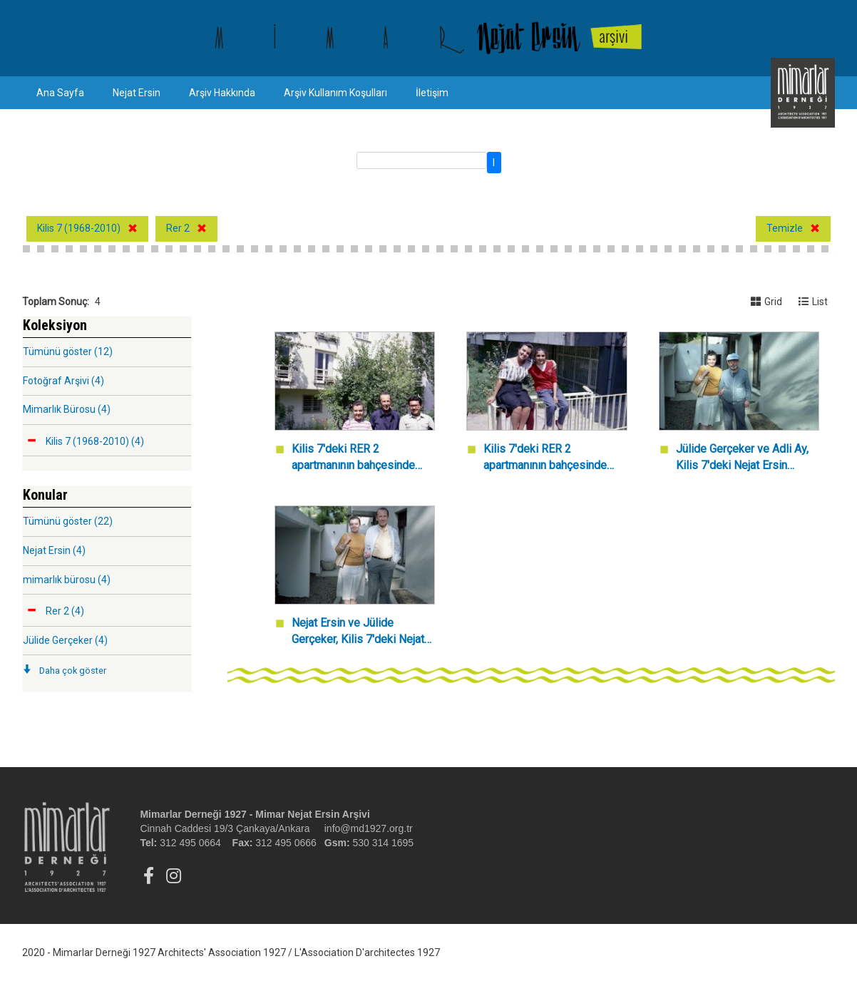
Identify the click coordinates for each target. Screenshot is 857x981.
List (813, 301)
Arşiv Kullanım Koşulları (335, 92)
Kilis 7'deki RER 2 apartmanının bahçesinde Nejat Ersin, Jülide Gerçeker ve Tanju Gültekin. (360, 458)
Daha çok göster (72, 670)
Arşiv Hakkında (222, 92)
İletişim (432, 92)
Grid (766, 301)
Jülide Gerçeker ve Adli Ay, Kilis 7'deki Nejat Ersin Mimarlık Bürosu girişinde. (742, 458)
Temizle (784, 228)
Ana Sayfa (60, 92)
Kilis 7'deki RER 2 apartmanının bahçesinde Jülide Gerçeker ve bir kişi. (549, 458)
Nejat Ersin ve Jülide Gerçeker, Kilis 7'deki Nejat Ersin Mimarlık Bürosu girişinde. (358, 632)
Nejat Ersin (136, 92)
